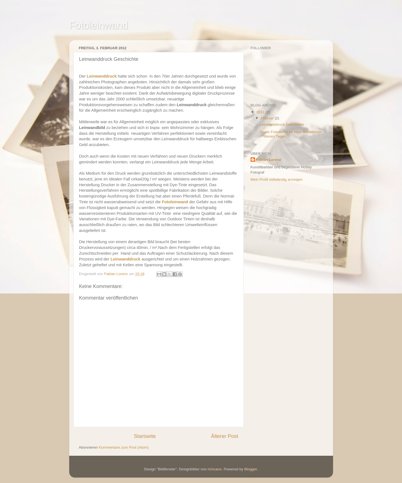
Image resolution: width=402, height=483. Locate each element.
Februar (268, 118)
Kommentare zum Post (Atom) (124, 447)
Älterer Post (224, 436)
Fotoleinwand (98, 25)
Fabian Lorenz (268, 160)
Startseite (145, 436)
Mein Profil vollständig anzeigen (277, 179)
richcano (214, 469)
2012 (260, 112)
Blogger (250, 469)
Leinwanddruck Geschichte (282, 124)
